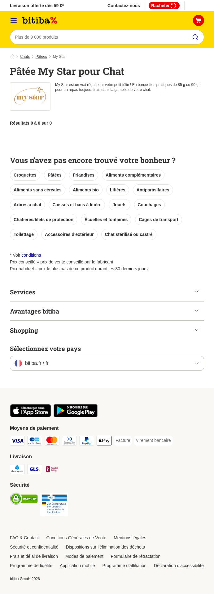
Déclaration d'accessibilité (179, 565)
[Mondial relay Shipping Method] (52, 470)
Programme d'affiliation (124, 565)
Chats (25, 56)
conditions (31, 255)
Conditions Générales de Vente (76, 537)
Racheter (164, 5)
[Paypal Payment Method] (86, 442)
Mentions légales (130, 537)
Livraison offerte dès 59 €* (37, 5)
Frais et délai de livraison (34, 556)
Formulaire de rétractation (135, 556)
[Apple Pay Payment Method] (104, 442)
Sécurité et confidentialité (34, 547)
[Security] (24, 500)
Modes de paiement (84, 556)
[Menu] (13, 20)
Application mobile (77, 565)
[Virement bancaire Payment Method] (153, 440)
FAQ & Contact (24, 537)
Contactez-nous (123, 5)
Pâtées (41, 56)
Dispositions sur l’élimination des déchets (105, 547)
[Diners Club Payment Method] (69, 442)
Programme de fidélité (31, 565)
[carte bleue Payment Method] (34, 442)
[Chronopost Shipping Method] (17, 470)
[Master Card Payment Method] (52, 442)
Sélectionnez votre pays (45, 348)
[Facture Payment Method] (123, 440)
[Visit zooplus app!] (30, 415)
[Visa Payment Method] (17, 442)
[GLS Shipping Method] (34, 470)
